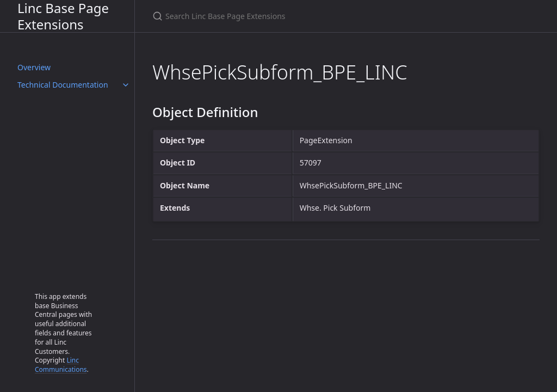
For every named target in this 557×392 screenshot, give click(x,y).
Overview (34, 67)
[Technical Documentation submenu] (125, 85)
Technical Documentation (62, 84)
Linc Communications (61, 365)
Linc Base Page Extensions (63, 16)
